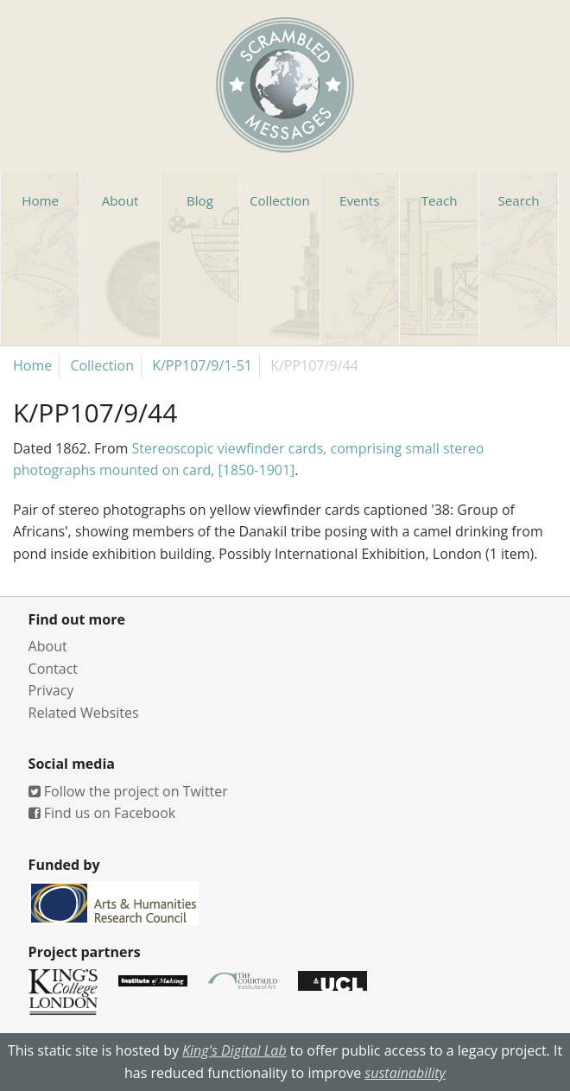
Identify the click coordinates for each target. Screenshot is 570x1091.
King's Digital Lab (234, 1050)
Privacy (51, 690)
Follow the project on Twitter (128, 791)
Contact (53, 668)
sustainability (405, 1072)
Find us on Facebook (102, 812)
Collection (102, 365)
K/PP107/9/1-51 (202, 365)
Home (32, 365)
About (47, 646)
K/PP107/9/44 (314, 365)
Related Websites (83, 712)
